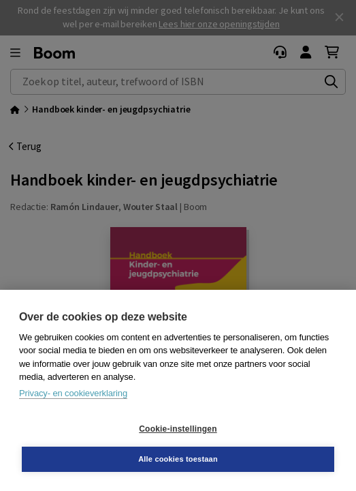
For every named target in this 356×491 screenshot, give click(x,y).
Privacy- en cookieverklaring (73, 393)
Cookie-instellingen (177, 429)
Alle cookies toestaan (178, 459)
